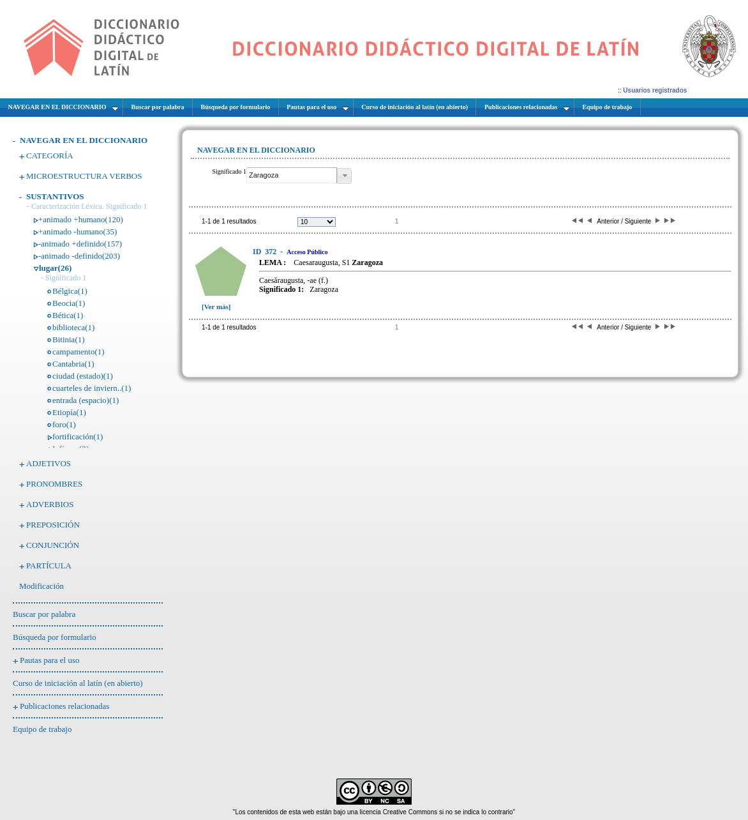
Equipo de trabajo (42, 729)
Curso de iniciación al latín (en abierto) (78, 683)
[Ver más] (216, 306)
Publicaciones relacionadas (64, 706)
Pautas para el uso (50, 660)
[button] (344, 176)
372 (265, 251)
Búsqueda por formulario (54, 637)
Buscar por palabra (44, 614)
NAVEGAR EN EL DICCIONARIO (83, 140)
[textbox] (291, 175)
